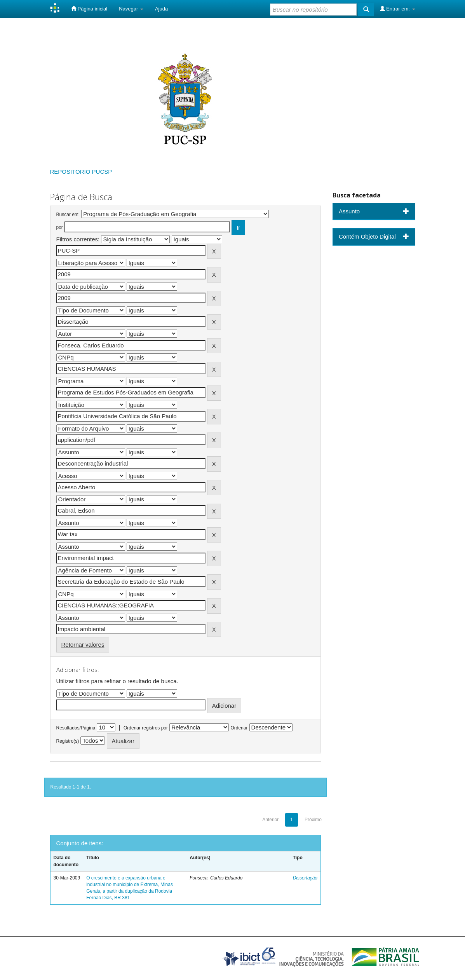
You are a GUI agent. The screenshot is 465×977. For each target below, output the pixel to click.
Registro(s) (67, 741)
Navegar (131, 9)
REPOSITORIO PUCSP (81, 171)
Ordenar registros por (146, 728)
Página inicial (89, 8)
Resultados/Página (76, 728)
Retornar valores (82, 644)
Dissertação (305, 878)
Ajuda (161, 9)
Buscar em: (68, 214)
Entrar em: (397, 8)
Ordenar (238, 728)
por (59, 227)
